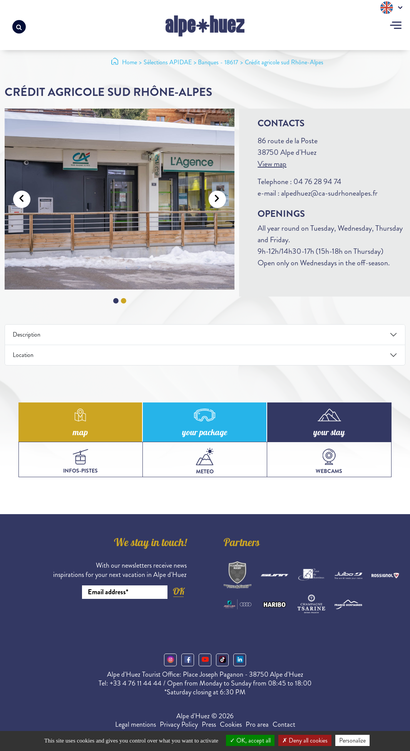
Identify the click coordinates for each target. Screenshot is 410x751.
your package (204, 433)
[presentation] (128, 620)
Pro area (257, 724)
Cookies (231, 724)
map (80, 433)
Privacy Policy (179, 724)
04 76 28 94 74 (317, 181)
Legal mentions (135, 724)
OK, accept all (250, 740)
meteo (205, 461)
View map (272, 163)
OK (178, 591)
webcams (329, 462)
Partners (242, 544)
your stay (329, 433)
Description (26, 334)
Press (209, 724)
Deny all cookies (305, 740)
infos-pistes (80, 461)
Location (23, 354)
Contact (284, 724)
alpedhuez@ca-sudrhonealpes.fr (329, 193)
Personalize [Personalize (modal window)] (352, 740)
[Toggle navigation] (396, 26)
